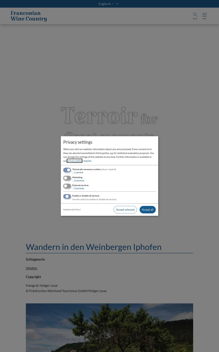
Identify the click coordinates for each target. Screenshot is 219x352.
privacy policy (74, 160)
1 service (77, 172)
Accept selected (125, 209)
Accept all (147, 209)
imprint (87, 160)
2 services (78, 180)
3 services (78, 188)
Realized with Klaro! (72, 209)
